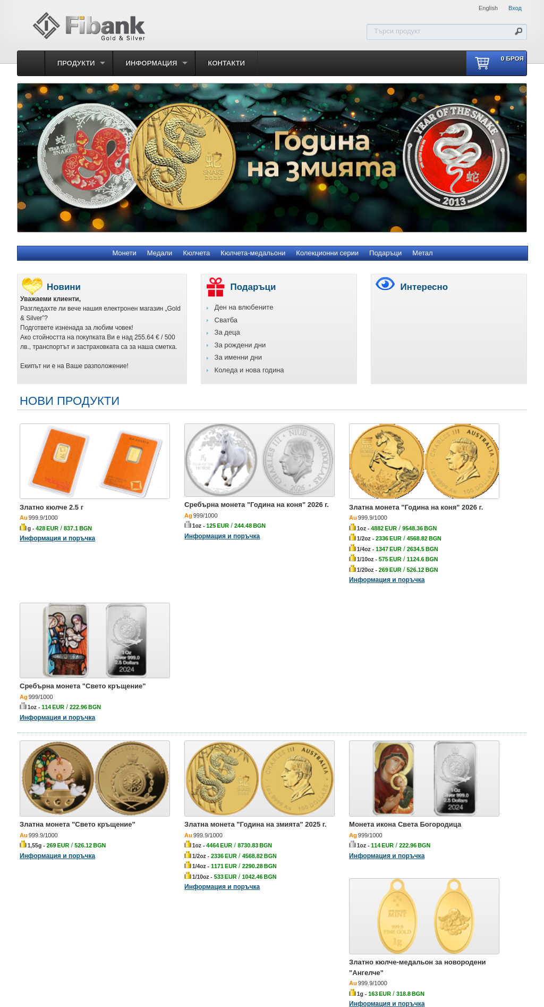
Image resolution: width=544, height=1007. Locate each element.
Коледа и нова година (249, 370)
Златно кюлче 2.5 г (51, 489)
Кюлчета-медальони (252, 253)
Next (527, 157)
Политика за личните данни (320, 950)
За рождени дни (240, 345)
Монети (124, 253)
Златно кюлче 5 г (49, 848)
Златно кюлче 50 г (433, 848)
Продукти (76, 63)
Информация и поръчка (57, 519)
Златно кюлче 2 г (304, 848)
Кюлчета (196, 253)
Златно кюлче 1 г (176, 848)
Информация (151, 63)
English (488, 8)
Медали (160, 253)
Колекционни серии (327, 253)
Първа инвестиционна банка (224, 950)
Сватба (226, 320)
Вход (515, 8)
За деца (227, 332)
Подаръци (385, 253)
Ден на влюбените (244, 307)
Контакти (226, 63)
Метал (422, 253)
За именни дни (238, 357)
